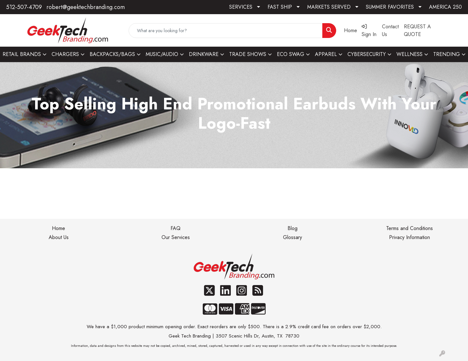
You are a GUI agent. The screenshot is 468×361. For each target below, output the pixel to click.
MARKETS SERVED (329, 7)
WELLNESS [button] (409, 54)
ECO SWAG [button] (290, 54)
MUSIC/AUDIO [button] (162, 54)
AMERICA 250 (445, 7)
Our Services (175, 237)
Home (58, 228)
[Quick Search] (225, 30)
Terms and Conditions (409, 228)
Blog (292, 228)
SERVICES (240, 7)
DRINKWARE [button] (204, 54)
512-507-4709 (24, 7)
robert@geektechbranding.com (85, 7)
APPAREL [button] (326, 54)
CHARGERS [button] (65, 54)
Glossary (292, 237)
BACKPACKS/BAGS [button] (112, 54)
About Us (59, 237)
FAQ (175, 228)
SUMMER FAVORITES (390, 7)
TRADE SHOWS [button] (247, 54)
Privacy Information (409, 237)
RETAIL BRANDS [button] (22, 54)
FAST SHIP (280, 7)
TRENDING (446, 54)
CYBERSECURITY (366, 54)
